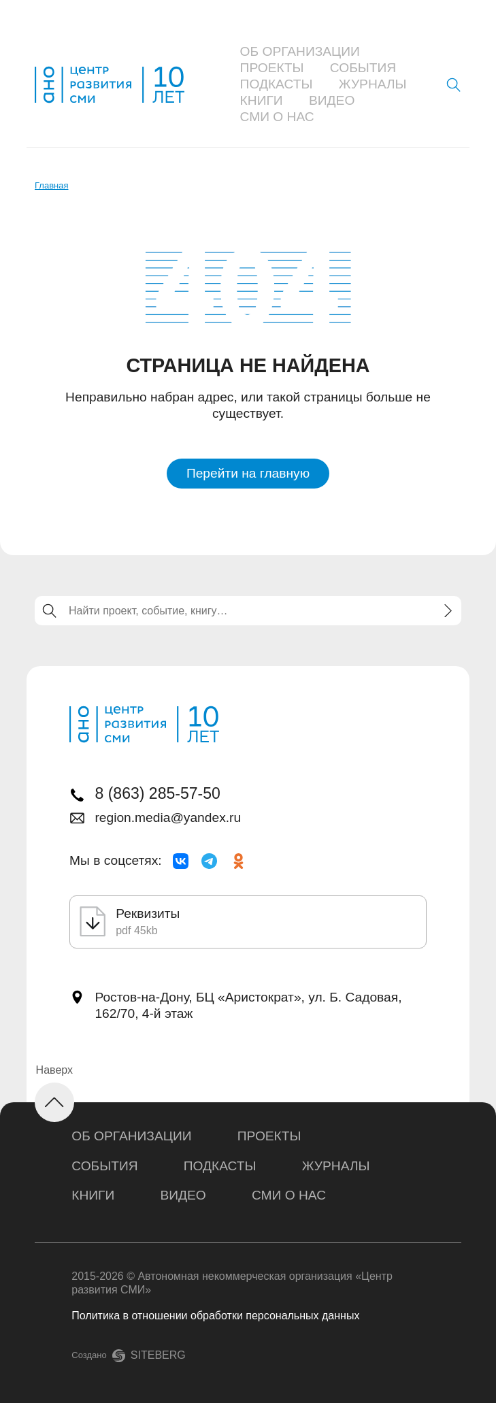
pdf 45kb (136, 930)
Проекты (272, 68)
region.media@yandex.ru (168, 817)
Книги (261, 100)
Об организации (300, 51)
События (363, 68)
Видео (331, 100)
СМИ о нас (277, 117)
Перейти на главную (248, 473)
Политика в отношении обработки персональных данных (215, 1315)
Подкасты (276, 84)
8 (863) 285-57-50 (157, 793)
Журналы (373, 84)
